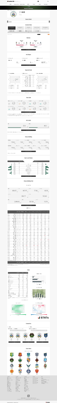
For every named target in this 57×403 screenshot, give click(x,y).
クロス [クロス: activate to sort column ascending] (33, 212)
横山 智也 (14, 257)
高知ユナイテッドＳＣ (26, 388)
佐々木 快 (14, 251)
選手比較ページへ (39, 330)
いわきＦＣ (17, 381)
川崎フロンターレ (9, 383)
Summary (34, 376)
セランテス (14, 215)
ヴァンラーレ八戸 (17, 378)
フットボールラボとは (43, 379)
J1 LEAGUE (8, 376)
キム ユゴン (14, 225)
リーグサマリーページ (24, 115)
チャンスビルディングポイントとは (44, 264)
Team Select (45, 4)
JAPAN (28, 4)
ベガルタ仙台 (17, 379)
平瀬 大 (15, 228)
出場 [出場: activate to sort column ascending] (17, 212)
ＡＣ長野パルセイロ (26, 381)
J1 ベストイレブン (35, 379)
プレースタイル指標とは (44, 381)
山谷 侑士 (14, 252)
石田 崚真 (14, 219)
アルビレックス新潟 (18, 385)
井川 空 (15, 231)
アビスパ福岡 (8, 390)
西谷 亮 (15, 239)
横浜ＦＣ (17, 383)
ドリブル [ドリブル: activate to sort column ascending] (36, 212)
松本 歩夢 (14, 241)
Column (34, 4)
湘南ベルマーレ (17, 384)
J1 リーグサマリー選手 (35, 378)
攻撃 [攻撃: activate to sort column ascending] (25, 212)
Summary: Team (16, 4)
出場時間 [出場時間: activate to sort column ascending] (22, 212)
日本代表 (42, 378)
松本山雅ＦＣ (25, 380)
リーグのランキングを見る (28, 205)
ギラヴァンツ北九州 (26, 389)
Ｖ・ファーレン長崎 (9, 391)
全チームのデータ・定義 (28, 151)
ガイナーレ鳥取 (26, 385)
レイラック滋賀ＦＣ (26, 383)
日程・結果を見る (28, 49)
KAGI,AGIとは (42, 380)
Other (42, 376)
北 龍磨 (15, 235)
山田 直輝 (14, 238)
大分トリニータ (17, 390)
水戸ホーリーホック (9, 378)
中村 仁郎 (14, 232)
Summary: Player (22, 4)
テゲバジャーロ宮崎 (18, 391)
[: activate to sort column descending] (8, 212)
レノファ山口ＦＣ (26, 386)
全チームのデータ (28, 130)
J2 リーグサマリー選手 (35, 380)
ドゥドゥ (15, 248)
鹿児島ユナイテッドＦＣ (26, 390)
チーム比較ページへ (18, 330)
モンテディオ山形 (17, 380)
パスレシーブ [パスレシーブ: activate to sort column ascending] (40, 212)
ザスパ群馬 (25, 379)
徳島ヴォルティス (17, 388)
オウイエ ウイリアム (13, 260)
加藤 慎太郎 (14, 221)
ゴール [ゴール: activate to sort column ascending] (48, 212)
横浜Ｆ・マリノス (9, 384)
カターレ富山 (17, 386)
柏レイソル (8, 380)
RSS (48, 34)
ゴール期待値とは (43, 383)
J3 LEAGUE (25, 376)
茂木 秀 (15, 214)
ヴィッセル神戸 (8, 388)
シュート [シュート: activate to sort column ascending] (44, 212)
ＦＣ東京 (8, 381)
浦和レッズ (8, 379)
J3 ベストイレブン (35, 383)
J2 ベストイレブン (35, 381)
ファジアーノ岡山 (9, 389)
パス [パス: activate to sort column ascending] (29, 212)
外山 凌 (15, 229)
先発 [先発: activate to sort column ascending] (19, 212)
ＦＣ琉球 (25, 391)
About (40, 4)
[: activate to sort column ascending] (9, 212)
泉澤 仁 (15, 245)
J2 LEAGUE (17, 376)
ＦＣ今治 (17, 389)
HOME (10, 4)
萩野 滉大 (14, 222)
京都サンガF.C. (8, 386)
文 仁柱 (15, 242)
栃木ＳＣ (25, 378)
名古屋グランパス (9, 385)
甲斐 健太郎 (14, 218)
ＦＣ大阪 (25, 384)
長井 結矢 (14, 249)
